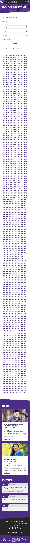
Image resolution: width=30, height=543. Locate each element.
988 (16, 201)
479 (7, 322)
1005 (11, 198)
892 (16, 224)
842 (22, 235)
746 (22, 258)
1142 (21, 160)
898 (22, 222)
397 (13, 341)
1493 (18, 65)
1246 (25, 131)
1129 (18, 163)
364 (16, 349)
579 (19, 298)
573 (13, 300)
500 (16, 317)
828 (16, 239)
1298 (14, 118)
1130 (14, 163)
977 (25, 203)
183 (7, 392)
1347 (14, 105)
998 (11, 199)
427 (19, 334)
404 (16, 339)
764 (16, 254)
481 (25, 320)
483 (19, 320)
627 (19, 286)
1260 (25, 128)
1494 (14, 65)
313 (25, 360)
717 (13, 266)
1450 (21, 76)
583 (7, 298)
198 (10, 389)
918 (10, 218)
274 (22, 370)
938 (22, 213)
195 (19, 389)
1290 (18, 120)
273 (25, 370)
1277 (14, 124)
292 (16, 366)
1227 (18, 137)
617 (25, 288)
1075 (11, 179)
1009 (21, 196)
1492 (21, 65)
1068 (11, 181)
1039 (14, 188)
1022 (25, 192)
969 (25, 205)
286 (10, 368)
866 (22, 230)
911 (7, 220)
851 (19, 233)
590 (10, 296)
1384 (7, 95)
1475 (7, 71)
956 (16, 209)
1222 (11, 139)
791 (7, 249)
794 (22, 247)
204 (16, 387)
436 (16, 332)
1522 (14, 58)
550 (10, 305)
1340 (14, 107)
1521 (18, 58)
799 (7, 247)
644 (16, 283)
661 (13, 279)
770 (22, 252)
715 (19, 266)
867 (19, 230)
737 (25, 260)
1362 (11, 101)
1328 (7, 111)
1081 (14, 177)
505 (25, 315)
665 (25, 277)
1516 (11, 59)
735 (7, 262)
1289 (21, 120)
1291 (14, 120)
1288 (25, 120)
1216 (7, 141)
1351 (25, 103)
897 (25, 222)
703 (7, 269)
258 (22, 373)
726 (10, 264)
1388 (18, 94)
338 (22, 355)
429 (13, 334)
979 (19, 203)
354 (22, 351)
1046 (14, 186)
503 (7, 317)
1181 (7, 150)
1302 (25, 116)
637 (13, 285)
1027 (7, 192)
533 (13, 309)
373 (13, 347)
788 (16, 249)
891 (19, 224)
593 (25, 294)
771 (19, 252)
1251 (7, 131)
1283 (18, 122)
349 (13, 353)
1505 (25, 61)
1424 (14, 84)
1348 (11, 105)
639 (7, 285)
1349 (7, 105)
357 (13, 351)
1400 (25, 90)
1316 (25, 112)
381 (13, 345)
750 (10, 258)
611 (19, 290)
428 (16, 334)
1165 (14, 154)
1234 (18, 135)
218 (22, 383)
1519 (25, 58)
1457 (21, 75)
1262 (18, 128)
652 (16, 281)
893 (13, 224)
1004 (14, 198)
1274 (25, 124)
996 (16, 199)
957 (13, 209)
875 (19, 228)
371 (19, 347)
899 (19, 222)
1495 (11, 65)
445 (13, 330)
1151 (14, 158)
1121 (21, 165)
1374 (18, 97)
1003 (18, 198)
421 (13, 336)
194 (22, 389)
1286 (7, 122)
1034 (7, 190)
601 (25, 292)
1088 (14, 175)
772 (16, 252)
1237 (7, 135)
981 (13, 203)
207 (7, 387)
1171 (18, 152)
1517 (7, 59)
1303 (21, 116)
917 (13, 218)
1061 (11, 182)
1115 (18, 167)
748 (16, 258)
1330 (25, 109)
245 (13, 377)
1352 (21, 103)
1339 (18, 107)
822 (10, 241)
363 (19, 349)
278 (10, 370)
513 (25, 313)
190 (10, 390)
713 (25, 266)
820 (16, 241)
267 (19, 372)
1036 (25, 188)
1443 (21, 78)
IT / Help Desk (16, 525)
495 (7, 319)
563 (19, 302)
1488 (11, 67)
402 (22, 339)
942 (10, 213)
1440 (7, 80)
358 (10, 351)
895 (7, 224)
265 (25, 372)
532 (16, 309)
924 (16, 216)
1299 (11, 118)
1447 (7, 78)
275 (19, 370)
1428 (25, 82)
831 (7, 239)
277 (13, 370)
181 (13, 392)
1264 (11, 128)
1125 (7, 165)
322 (22, 358)
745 (25, 258)
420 (16, 336)
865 (25, 230)
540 (16, 307)
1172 (14, 152)
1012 (11, 196)
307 (19, 362)
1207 (14, 143)
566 (10, 302)
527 (7, 311)
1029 (25, 190)
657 (25, 279)
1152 (11, 158)
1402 (18, 90)
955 (19, 209)
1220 (18, 139)
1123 (14, 165)
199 (7, 389)
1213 (18, 141)
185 (25, 390)
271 (7, 372)
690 (22, 271)
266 (22, 372)
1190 (25, 146)
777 (25, 250)
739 (19, 260)
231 (7, 381)
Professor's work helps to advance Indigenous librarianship (14, 458)
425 (25, 334)
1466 (14, 73)
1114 (21, 167)
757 (13, 256)
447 (7, 330)
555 (19, 303)
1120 (25, 165)
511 (7, 315)
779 (19, 250)
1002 (21, 198)
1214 (14, 141)
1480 (14, 69)
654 (10, 281)
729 (25, 262)
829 (13, 239)
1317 (21, 112)
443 (19, 330)
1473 (14, 71)
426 (22, 334)
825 (25, 239)
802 (22, 245)
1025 (14, 192)
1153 (7, 158)
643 (19, 283)
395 (19, 341)
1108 (18, 169)
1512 (25, 59)
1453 (11, 76)
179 (19, 392)
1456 (25, 75)
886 (10, 226)
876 (16, 228)
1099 (25, 171)
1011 (14, 196)
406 (10, 339)
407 (7, 339)
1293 (7, 120)
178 (22, 392)
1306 (11, 116)
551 (7, 305)
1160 (7, 156)
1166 (11, 154)
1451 (18, 76)
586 (22, 296)
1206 (18, 143)
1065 (21, 181)
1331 (21, 109)
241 (25, 377)
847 (7, 235)
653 (13, 281)
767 (7, 254)
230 (10, 381)
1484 (25, 67)
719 (7, 266)
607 (7, 292)
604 (16, 292)
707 (19, 268)
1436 (21, 80)
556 (16, 303)
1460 (11, 75)
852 (16, 233)
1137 (14, 162)
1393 (25, 92)
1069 (7, 181)
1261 (21, 128)
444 (16, 330)
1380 (21, 95)
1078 (25, 177)
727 (7, 264)
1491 (25, 65)
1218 (25, 139)
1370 (7, 99)
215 (7, 385)
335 (7, 356)
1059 (18, 182)
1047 (11, 186)
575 (7, 300)
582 (10, 298)
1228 (14, 137)
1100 (21, 171)
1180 (11, 150)
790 (10, 249)
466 (22, 324)
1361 (14, 101)
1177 (21, 150)
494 (10, 319)
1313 (11, 114)
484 (16, 320)
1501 (14, 63)
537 (25, 307)
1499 (21, 63)
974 (10, 205)
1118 (7, 167)
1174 (7, 152)
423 (7, 336)
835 (19, 237)
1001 (25, 198)
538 (22, 307)
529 (25, 309)
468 (16, 324)
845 (13, 235)
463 (7, 326)
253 (13, 375)
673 (25, 275)
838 (10, 237)
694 (10, 271)
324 (16, 358)
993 (25, 199)
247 (7, 377)
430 (10, 334)
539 (19, 307)
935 (7, 215)
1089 (11, 175)
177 (25, 392)
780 (16, 250)
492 (16, 319)
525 (13, 311)
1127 (25, 163)
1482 (7, 69)
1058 (21, 182)
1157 (18, 156)
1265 (7, 128)
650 (22, 281)
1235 (14, 135)
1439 (11, 80)
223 (7, 383)
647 (7, 283)
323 (19, 358)
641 (25, 283)
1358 (25, 101)
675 (19, 275)
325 (13, 358)
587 (19, 296)
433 (25, 332)
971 (19, 205)
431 (7, 334)
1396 (14, 92)
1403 (14, 90)
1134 (25, 162)
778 (22, 250)
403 (19, 339)
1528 (17, 56)
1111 (7, 169)
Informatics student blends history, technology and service (14, 424)
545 (25, 305)
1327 (11, 111)
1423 (18, 84)
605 (13, 292)
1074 (14, 179)
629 (13, 286)
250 (22, 375)
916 (16, 218)
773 (13, 252)
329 (25, 356)
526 (10, 311)
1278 (11, 124)
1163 (21, 154)
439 (7, 332)
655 (7, 281)
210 (22, 385)
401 (25, 339)
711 (7, 268)
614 (10, 290)
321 (25, 358)
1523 (11, 58)
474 (22, 322)
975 (7, 205)
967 (7, 207)
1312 (14, 114)
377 (25, 345)
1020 (7, 194)
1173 (11, 152)
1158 (14, 156)
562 (22, 302)
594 (22, 294)
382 (10, 345)
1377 (7, 97)
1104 (7, 171)
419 (19, 336)
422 (10, 336)
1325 (18, 111)
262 (10, 373)
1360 (18, 101)
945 (25, 211)
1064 (25, 181)
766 (10, 254)
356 (16, 351)
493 (13, 319)
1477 (25, 69)
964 (16, 207)
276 (16, 370)
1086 (21, 175)
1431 (14, 82)
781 (13, 250)
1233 (21, 135)
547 (19, 305)
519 (7, 313)
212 (16, 385)
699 (19, 269)
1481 (11, 69)
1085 (25, 175)
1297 (18, 118)
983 (7, 203)
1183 (25, 148)
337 (25, 355)
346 (22, 353)
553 (25, 303)
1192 (18, 146)
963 (19, 207)
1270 (14, 126)
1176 (25, 150)
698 (22, 269)
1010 (18, 196)
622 (10, 288)
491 (19, 319)
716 (16, 266)
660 (16, 279)
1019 (11, 194)
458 (22, 326)
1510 (7, 61)
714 (22, 266)
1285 (11, 122)
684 (16, 273)
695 (7, 271)
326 (10, 358)
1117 (11, 167)
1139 (7, 162)
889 (25, 224)
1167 (7, 154)
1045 (18, 186)
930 (22, 215)
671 (7, 277)
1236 (11, 135)
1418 (11, 86)
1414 (25, 86)
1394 (21, 92)
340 (16, 355)
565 (13, 302)
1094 (18, 173)
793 (25, 247)
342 (10, 355)
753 (25, 256)
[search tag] (15, 31)
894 (10, 224)
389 (13, 343)
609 (25, 290)
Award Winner (7, 39)
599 (7, 294)
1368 (14, 99)
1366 (21, 99)
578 (22, 298)
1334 (11, 109)
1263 (14, 128)
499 (19, 317)
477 (13, 322)
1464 (21, 73)
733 (13, 262)
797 (13, 247)
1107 (21, 169)
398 (10, 341)
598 (10, 294)
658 (22, 279)
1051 (21, 184)
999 (8, 199)
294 (10, 366)
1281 (25, 122)
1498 (25, 63)
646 (10, 283)
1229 (11, 137)
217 (25, 383)
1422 (21, 84)
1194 (11, 146)
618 (22, 288)
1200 (14, 145)
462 (10, 326)
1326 (14, 111)
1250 (11, 131)
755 (19, 256)
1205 (21, 143)
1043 (25, 186)
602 (22, 292)
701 (13, 269)
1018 (14, 194)
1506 (21, 61)
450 (22, 328)
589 (13, 296)
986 (22, 201)
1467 (11, 73)
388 (16, 343)
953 (25, 209)
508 (16, 315)
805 (13, 245)
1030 (21, 190)
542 (10, 307)
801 (25, 245)
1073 (18, 179)
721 (25, 264)
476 (16, 322)
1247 (21, 131)
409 (25, 338)
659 (19, 279)
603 (19, 292)
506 (22, 315)
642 (22, 283)
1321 (7, 112)
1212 (21, 141)
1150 (18, 158)
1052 (18, 184)
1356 (7, 103)
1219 (21, 139)
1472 (18, 71)
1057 (25, 182)
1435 (25, 80)
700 (16, 269)
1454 (7, 76)
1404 (11, 90)
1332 (18, 109)
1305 (14, 116)
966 (10, 207)
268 (16, 372)
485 (13, 320)
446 (10, 330)
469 (13, 324)
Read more (7, 439)
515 (19, 313)
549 (13, 305)
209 (25, 385)
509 (13, 315)
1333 (14, 109)
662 (10, 279)
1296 (21, 118)
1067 (14, 181)
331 (19, 356)
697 (25, 269)
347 (19, 353)
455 (7, 328)
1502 (11, 63)
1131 (11, 163)
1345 (21, 105)
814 (10, 243)
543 (7, 307)
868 (16, 230)
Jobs (7, 521)
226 (22, 381)
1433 (7, 82)
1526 (24, 56)
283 (19, 368)
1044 (21, 186)
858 (22, 232)
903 (7, 222)
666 (22, 277)
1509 (11, 61)
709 (13, 268)
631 (7, 286)
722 (22, 264)
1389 (14, 94)
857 (25, 232)
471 (7, 324)
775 (7, 252)
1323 (25, 111)
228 (16, 381)
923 (19, 216)
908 (16, 220)
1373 (21, 97)
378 (22, 345)
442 (22, 330)
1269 (18, 126)
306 (22, 362)
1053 (14, 184)
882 (22, 226)
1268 (21, 126)
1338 (21, 107)
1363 (7, 101)
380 (16, 345)
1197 (25, 145)
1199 (18, 145)
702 (10, 269)
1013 (7, 196)
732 (16, 262)
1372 (25, 97)
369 (25, 347)
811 (19, 243)
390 (10, 343)
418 (22, 336)
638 (10, 285)
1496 (7, 65)
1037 (21, 188)
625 (25, 286)
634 (22, 285)
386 (22, 343)
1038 (18, 188)
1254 (21, 129)
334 (10, 356)
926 (10, 216)
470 (10, 324)
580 (16, 298)
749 (13, 258)
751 (7, 258)
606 (10, 292)
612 (16, 290)
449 (25, 328)
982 (10, 203)
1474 (11, 71)
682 (22, 273)
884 (16, 226)
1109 (14, 169)
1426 (7, 84)
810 (22, 243)
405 (13, 339)
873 (25, 228)
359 (7, 351)
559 (7, 303)
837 (13, 237)
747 (19, 258)
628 (16, 286)
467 (19, 324)
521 (25, 311)
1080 (18, 177)
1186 (14, 148)
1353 (18, 103)
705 (25, 268)
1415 (21, 86)
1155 (25, 156)
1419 (7, 86)
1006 (7, 198)
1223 (7, 139)
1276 (18, 124)
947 (19, 211)
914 (22, 218)
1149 (21, 158)
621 (13, 288)
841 (25, 235)
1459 (14, 75)
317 (13, 360)
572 (16, 300)
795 (19, 247)
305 (25, 362)
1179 (14, 150)
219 (19, 383)
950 (10, 211)
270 (10, 372)
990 (10, 201)
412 (16, 338)
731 (19, 262)
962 (22, 207)
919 (7, 218)
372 (16, 347)
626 (22, 286)
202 (22, 387)
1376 (11, 97)
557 (13, 303)
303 (7, 364)
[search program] (15, 27)
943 (7, 213)
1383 (11, 95)
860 (16, 232)
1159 (11, 156)
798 (10, 247)
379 (19, 345)
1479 (18, 69)
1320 (11, 112)
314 (22, 360)
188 (16, 390)
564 (16, 302)
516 (16, 313)
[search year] (15, 35)
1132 (7, 163)
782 (10, 250)
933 (13, 215)
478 (10, 322)
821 (13, 241)
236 (16, 379)
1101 (18, 171)
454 (10, 328)
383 (7, 345)
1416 (18, 86)
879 (7, 228)
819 (19, 241)
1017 (18, 194)
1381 (18, 95)
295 (7, 366)
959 (7, 209)
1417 (14, 86)
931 (19, 215)
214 (10, 385)
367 (7, 349)
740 (16, 260)
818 (22, 241)
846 (10, 235)
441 (25, 330)
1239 (25, 133)
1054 (11, 184)
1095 (14, 173)
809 (25, 243)
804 (16, 245)
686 (10, 273)
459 (19, 326)
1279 (7, 124)
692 (16, 271)
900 (16, 222)
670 (10, 277)
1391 (7, 94)
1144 (14, 160)
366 (10, 349)
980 (16, 203)
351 (7, 353)
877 (13, 228)
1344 (25, 105)
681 (25, 273)
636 (16, 285)
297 (25, 364)
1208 (11, 143)
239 (7, 379)
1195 (7, 146)
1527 (21, 56)
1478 (21, 69)
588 (16, 296)
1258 (7, 129)
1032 (14, 190)
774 (10, 252)
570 (22, 300)
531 (19, 309)
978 (22, 203)
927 (7, 216)
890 (22, 224)
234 (22, 379)
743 (7, 260)
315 (19, 360)
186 (22, 390)
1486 (18, 67)
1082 (11, 177)
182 (10, 392)
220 (16, 383)
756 (16, 256)
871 (7, 230)
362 (22, 349)
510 (10, 315)
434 (22, 332)
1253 (25, 129)
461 (13, 326)
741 (13, 260)
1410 (14, 88)
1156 (21, 156)
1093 (21, 173)
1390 (11, 94)
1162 (25, 154)
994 (22, 199)
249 (25, 375)
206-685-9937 (13, 541)
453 (13, 328)
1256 (14, 129)
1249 (14, 131)
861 (13, 232)
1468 (7, 73)
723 (19, 264)
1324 (21, 111)
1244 (7, 133)
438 (10, 332)
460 (16, 326)
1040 (11, 188)
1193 (14, 146)
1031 (18, 190)
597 (13, 294)
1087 (18, 175)
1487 (14, 67)
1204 (25, 143)
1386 (25, 94)
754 (22, 256)
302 (10, 364)
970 (22, 205)
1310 (21, 114)
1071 (25, 179)
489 (25, 319)
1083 (7, 177)
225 (25, 381)
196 (16, 389)
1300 (7, 118)
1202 (7, 145)
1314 (7, 114)
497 (25, 317)
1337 (25, 107)
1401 (21, 90)
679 (7, 275)
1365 (25, 99)
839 (7, 237)
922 (22, 216)
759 (7, 256)
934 (10, 215)
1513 (21, 59)
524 (16, 311)
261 (13, 373)
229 (13, 381)
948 (16, 211)
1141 (25, 160)
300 (16, 364)
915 (19, 218)
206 (10, 387)
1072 (21, 179)
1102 (14, 171)
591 (7, 296)
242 (22, 377)
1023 (21, 192)
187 (19, 390)
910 (10, 220)
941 (13, 213)
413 (13, 338)
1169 (25, 152)
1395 (18, 92)
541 (13, 307)
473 (25, 322)
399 (7, 341)
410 (22, 338)
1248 (18, 131)
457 (25, 326)
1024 (18, 192)
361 (25, 349)
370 (22, 347)
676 (16, 275)
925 (13, 216)
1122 (18, 165)
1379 (25, 95)
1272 (7, 126)
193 (25, 389)
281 (25, 368)
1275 (21, 124)
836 (16, 237)
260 (16, 373)
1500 (18, 63)
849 (25, 233)
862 (10, 232)
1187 (11, 148)
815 (7, 243)
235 (19, 379)
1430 (18, 82)
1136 (18, 162)
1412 (7, 88)
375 (7, 347)
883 (19, 226)
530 (22, 309)
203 (19, 387)
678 (10, 275)
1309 (25, 114)
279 (7, 370)
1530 (10, 56)
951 (7, 211)
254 (10, 375)
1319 (14, 112)
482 (22, 320)
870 (10, 230)
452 (16, 328)
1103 (11, 171)
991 (7, 201)
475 (19, 322)
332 (16, 356)
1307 (7, 116)
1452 (14, 76)
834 (22, 237)
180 (16, 392)
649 (25, 281)
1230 (7, 137)
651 (19, 281)
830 (10, 239)
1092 (25, 173)
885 (13, 226)
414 (10, 338)
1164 (18, 154)
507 (19, 315)
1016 (21, 194)
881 (25, 226)
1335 (7, 109)
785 (25, 249)
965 (13, 207)
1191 (21, 146)
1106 (25, 169)
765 (13, 254)
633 (25, 285)
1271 (11, 126)
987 (19, 201)
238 (10, 379)
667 (19, 277)
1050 (25, 184)
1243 (11, 133)
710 (10, 268)
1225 (25, 137)
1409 (18, 88)
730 (22, 262)
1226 (21, 137)
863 (7, 232)
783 (7, 250)
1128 (21, 163)
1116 (14, 167)
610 (22, 290)
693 (13, 271)
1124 (11, 165)
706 (22, 268)
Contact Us (12, 521)
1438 (14, 80)
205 (13, 387)
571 (19, 300)
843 (19, 235)
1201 (11, 145)
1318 (18, 112)
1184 (21, 148)
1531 (6, 56)
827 (19, 239)
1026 (11, 192)
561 (25, 302)
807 (7, 245)
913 (25, 218)
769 (25, 252)
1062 (7, 182)
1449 (25, 76)
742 (10, 260)
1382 (14, 95)
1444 (18, 78)
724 (16, 264)
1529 (14, 56)
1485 (21, 67)
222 (10, 383)
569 (25, 300)
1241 (18, 133)
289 (25, 366)
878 (10, 228)
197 (13, 389)
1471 (21, 71)
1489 (7, 67)
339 (19, 355)
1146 (7, 160)
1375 (14, 97)
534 (10, 309)
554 (22, 303)
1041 (7, 188)
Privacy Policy (20, 521)
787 (19, 249)
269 (13, 372)
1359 (21, 101)
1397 (11, 92)
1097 (7, 173)
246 (10, 377)
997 (13, 199)
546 (22, 305)
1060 (14, 182)
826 (22, 239)
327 (7, 358)
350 (10, 353)
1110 (11, 169)
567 (7, 302)
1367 (18, 99)
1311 (18, 114)
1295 (25, 118)
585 (25, 296)
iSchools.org (6, 539)
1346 (18, 105)
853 (13, 233)
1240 (21, 133)
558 (10, 303)
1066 (18, 181)
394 (22, 341)
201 (25, 387)
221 (13, 383)
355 (19, 351)
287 (7, 368)
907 (19, 220)
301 (13, 364)
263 (7, 373)
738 (22, 260)
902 (10, 222)
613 (13, 290)
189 (13, 390)
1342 (7, 107)
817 (25, 241)
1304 (18, 116)
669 (13, 277)
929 (25, 215)
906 (22, 220)
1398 (7, 92)
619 (19, 288)
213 (13, 385)
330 (22, 356)
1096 (11, 173)
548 (16, 305)
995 (19, 199)
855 (7, 233)
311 (7, 362)
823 (7, 241)
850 (22, 233)
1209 (7, 143)
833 (25, 237)
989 (13, 201)
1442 (25, 78)
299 (19, 364)
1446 (11, 78)
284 (16, 368)
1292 (11, 120)
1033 (11, 190)
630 (10, 286)
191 (7, 390)
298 (22, 364)
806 (10, 245)
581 (13, 298)
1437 (18, 80)
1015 (25, 194)
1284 (14, 122)
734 (10, 262)
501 (13, 317)
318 (10, 360)
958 (10, 209)
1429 (21, 82)
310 (10, 362)
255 (7, 375)
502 (10, 317)
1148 (25, 158)
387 (19, 343)
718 (10, 266)
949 (13, 211)
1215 (11, 141)
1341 (11, 107)
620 (16, 288)
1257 (11, 129)
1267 (25, 126)
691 (19, 271)
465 (25, 324)
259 (19, 373)
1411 (11, 88)
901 (13, 222)
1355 (11, 103)
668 (16, 277)
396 (16, 341)
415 (7, 338)
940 (16, 213)
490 (22, 319)
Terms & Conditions (8, 523)
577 (25, 298)
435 (19, 332)
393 (25, 341)
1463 (25, 73)
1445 (14, 78)
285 (13, 368)
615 (7, 290)
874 (22, 228)
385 (25, 343)
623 (7, 288)
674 (22, 275)
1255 (18, 129)
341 (13, 355)
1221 (14, 139)
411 (19, 338)
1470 (25, 71)
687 (7, 273)
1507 (18, 61)
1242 (14, 133)
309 (13, 362)
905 (25, 220)
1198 (21, 145)
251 (19, 375)
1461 (7, 75)
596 (16, 294)
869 (13, 230)
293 (13, 366)
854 (10, 233)
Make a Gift (15, 532)
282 (22, 368)
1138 (11, 162)
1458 (18, 75)
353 (25, 351)
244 (16, 377)
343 (7, 355)
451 (19, 328)
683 (19, 273)
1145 (11, 160)
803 (19, 245)
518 (10, 313)
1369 (11, 99)
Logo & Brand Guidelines (21, 523)
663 (7, 279)
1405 (7, 90)
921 (25, 216)
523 (19, 311)
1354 (14, 103)
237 (13, 379)
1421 (25, 84)
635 (19, 285)
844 (16, 235)
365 (13, 349)
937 (25, 213)
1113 (25, 167)
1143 (18, 160)
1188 (7, 148)
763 (19, 254)
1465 (18, 73)
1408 (21, 88)
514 (22, 313)
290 (22, 366)
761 (25, 254)
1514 (18, 59)
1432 (11, 82)
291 (19, 366)
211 (19, 385)
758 (10, 256)
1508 (14, 61)
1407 (25, 88)
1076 (7, 179)
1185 (18, 148)
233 (25, 379)
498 (22, 317)
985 (25, 201)
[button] (25, 2)
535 (7, 309)
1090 (7, 175)
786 (22, 249)
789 (13, 249)
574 (10, 300)
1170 (21, 152)
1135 (21, 162)
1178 (18, 150)
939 (19, 213)
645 (13, 283)
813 (13, 243)
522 (22, 311)
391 (7, 343)
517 (13, 313)
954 (22, 209)
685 (13, 273)
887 (7, 226)
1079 (21, 177)
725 (13, 264)
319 (7, 360)
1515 (14, 59)
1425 (11, 84)
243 (19, 377)
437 (13, 332)
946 (22, 211)
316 (16, 360)
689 (25, 271)
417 (25, 336)
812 (16, 243)
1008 (25, 196)
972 (16, 205)
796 (16, 247)
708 (16, 268)
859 (19, 232)
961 (25, 207)
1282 (21, 122)
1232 (25, 135)
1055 (7, 184)
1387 (21, 94)
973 (13, 205)
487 (7, 320)
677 (13, 275)
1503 (7, 63)
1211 (25, 141)
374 (10, 347)
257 (25, 373)
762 (22, 254)
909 (13, 220)
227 (19, 381)
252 (16, 375)
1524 (7, 58)
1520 (21, 58)
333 (13, 356)
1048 (7, 186)
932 (16, 215)
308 (16, 362)
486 (10, 320)
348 (16, 353)
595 (19, 294)
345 (25, 353)
